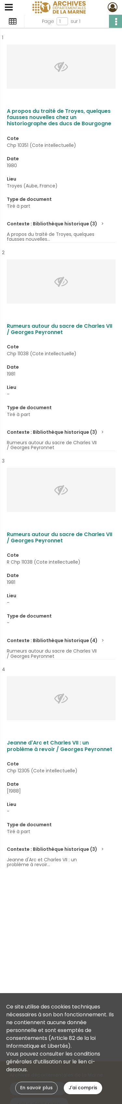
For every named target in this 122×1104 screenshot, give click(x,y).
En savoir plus (36, 1087)
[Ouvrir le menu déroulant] (9, 8)
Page (48, 21)
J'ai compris (83, 1087)
